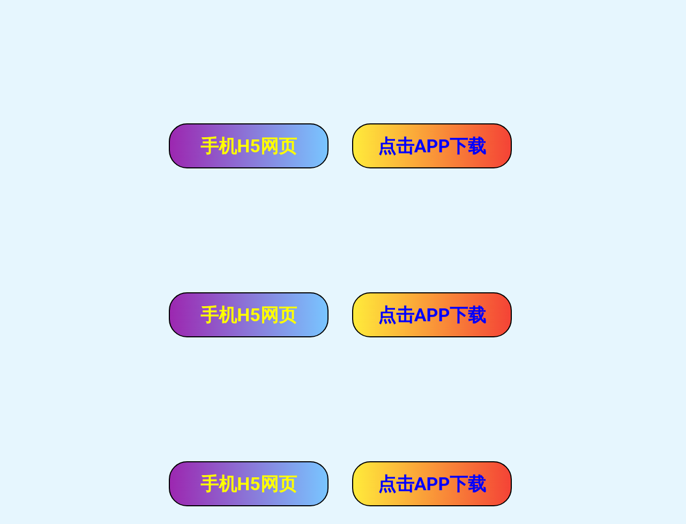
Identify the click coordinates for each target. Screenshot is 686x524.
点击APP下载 (432, 146)
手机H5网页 (248, 146)
